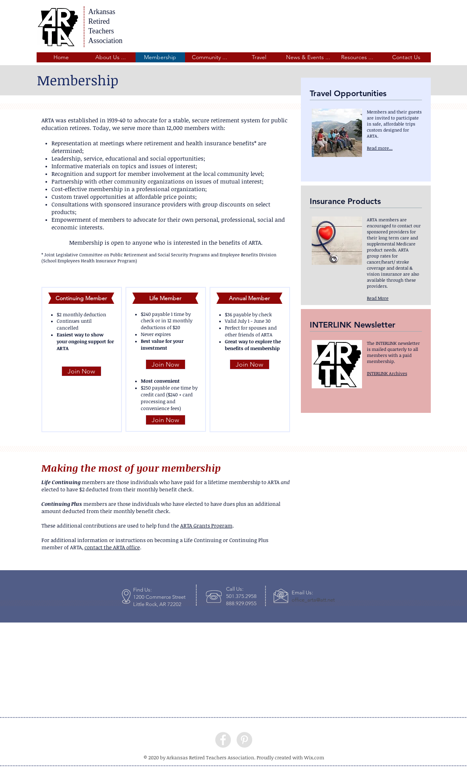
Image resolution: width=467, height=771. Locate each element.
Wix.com (314, 757)
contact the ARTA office (112, 547)
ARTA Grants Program (206, 525)
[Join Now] (81, 371)
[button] (111, 57)
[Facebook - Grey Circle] (223, 740)
